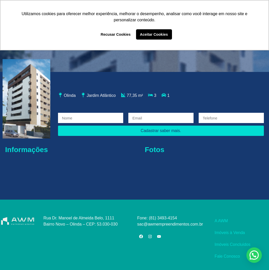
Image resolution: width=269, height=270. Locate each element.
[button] (254, 255)
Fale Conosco (227, 256)
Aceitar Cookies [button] (154, 34)
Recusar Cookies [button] (116, 34)
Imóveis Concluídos (233, 244)
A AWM (221, 221)
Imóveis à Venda (230, 232)
